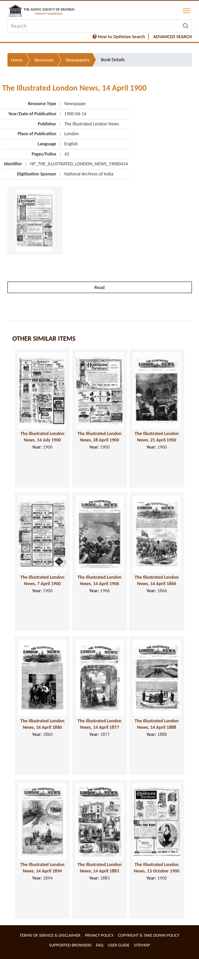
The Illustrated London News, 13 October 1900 (156, 868)
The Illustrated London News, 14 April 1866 (157, 580)
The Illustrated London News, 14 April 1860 (42, 724)
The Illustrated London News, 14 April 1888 (157, 724)
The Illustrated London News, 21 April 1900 (157, 437)
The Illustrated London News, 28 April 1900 (99, 437)
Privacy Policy (99, 935)
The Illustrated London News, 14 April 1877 (99, 724)
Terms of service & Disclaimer (50, 935)
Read (99, 287)
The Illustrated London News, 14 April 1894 (42, 868)
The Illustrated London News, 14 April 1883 (99, 868)
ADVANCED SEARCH (172, 37)
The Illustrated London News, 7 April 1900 (42, 580)
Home (17, 60)
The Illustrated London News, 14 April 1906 (99, 580)
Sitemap (142, 945)
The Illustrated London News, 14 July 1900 (42, 437)
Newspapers (78, 60)
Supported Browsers (70, 945)
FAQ (99, 945)
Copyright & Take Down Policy (148, 935)
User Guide (119, 945)
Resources (44, 60)
